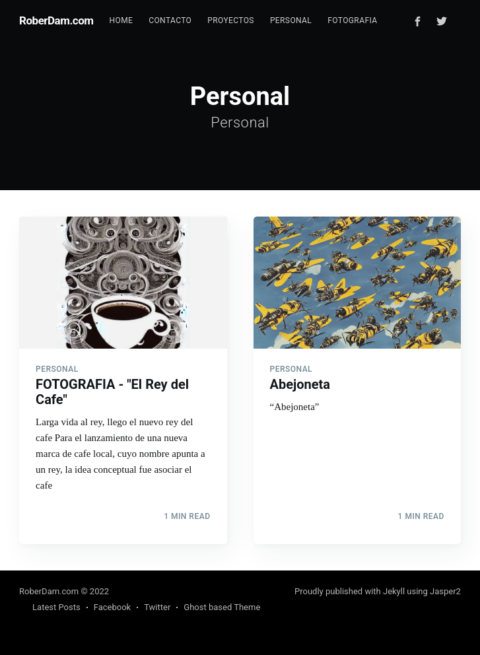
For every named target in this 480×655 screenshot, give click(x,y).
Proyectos (230, 20)
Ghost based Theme (222, 607)
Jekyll (394, 591)
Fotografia (352, 20)
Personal (291, 20)
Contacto (170, 20)
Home (121, 20)
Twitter (157, 607)
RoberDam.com (56, 20)
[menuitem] (121, 21)
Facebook (112, 607)
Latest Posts (56, 607)
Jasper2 (445, 591)
